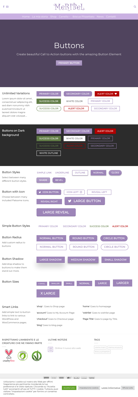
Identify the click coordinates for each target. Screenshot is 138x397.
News (100, 16)
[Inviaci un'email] (7, 7)
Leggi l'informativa (110, 388)
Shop (53, 16)
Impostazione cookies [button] (89, 388)
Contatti (111, 16)
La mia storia (40, 16)
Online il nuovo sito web (68, 348)
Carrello (64, 16)
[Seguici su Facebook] (4, 7)
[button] (135, 6)
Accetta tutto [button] (69, 388)
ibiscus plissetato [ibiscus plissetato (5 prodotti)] (102, 352)
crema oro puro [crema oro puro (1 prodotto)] (115, 347)
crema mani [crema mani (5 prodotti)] (100, 347)
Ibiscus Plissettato (83, 16)
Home (26, 16)
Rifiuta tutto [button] (128, 388)
